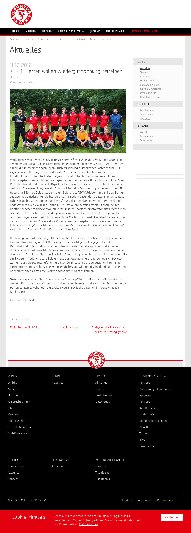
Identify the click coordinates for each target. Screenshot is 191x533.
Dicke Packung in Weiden (26, 327)
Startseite (15, 39)
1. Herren (26, 319)
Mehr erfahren (88, 524)
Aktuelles (43, 39)
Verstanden (172, 517)
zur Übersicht (68, 327)
